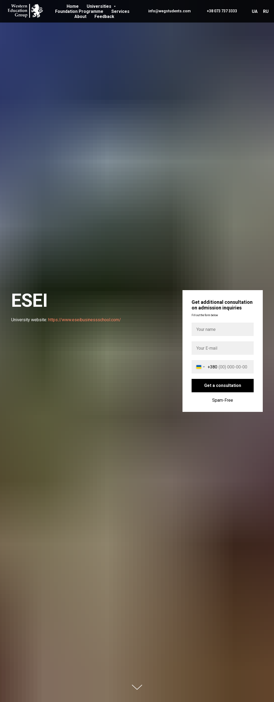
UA (255, 11)
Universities (99, 6)
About (80, 16)
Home (73, 6)
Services (120, 11)
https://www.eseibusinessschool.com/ (84, 319)
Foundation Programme (79, 11)
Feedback (104, 16)
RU (266, 11)
